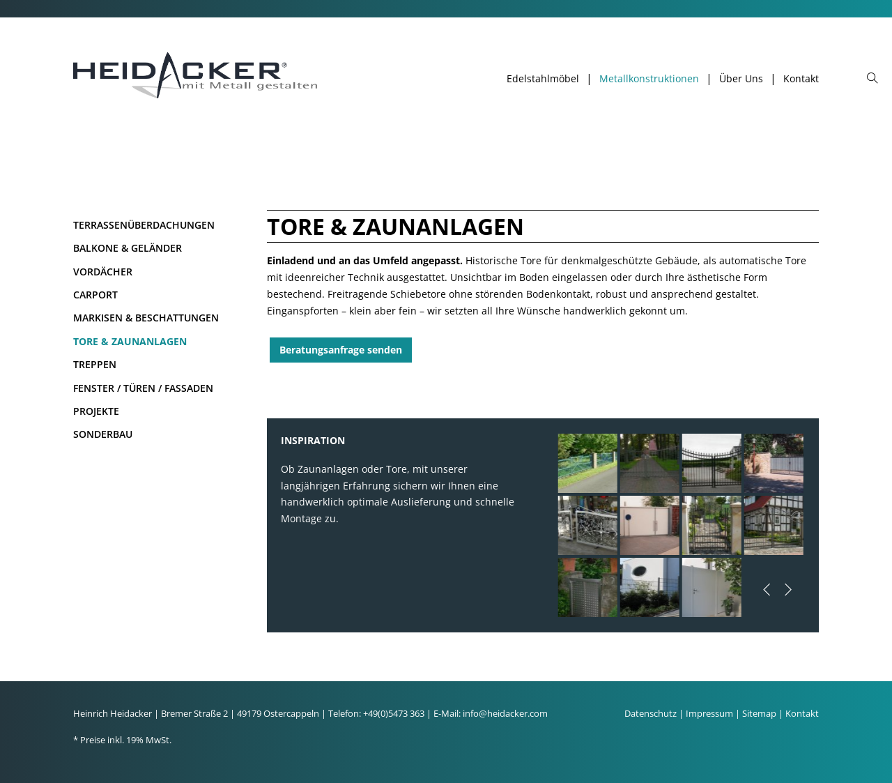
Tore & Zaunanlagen (130, 341)
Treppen (94, 364)
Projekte (96, 411)
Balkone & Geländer (127, 247)
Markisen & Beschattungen (146, 317)
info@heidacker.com (505, 713)
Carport (95, 294)
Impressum (709, 713)
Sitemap (759, 713)
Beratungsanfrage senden (340, 349)
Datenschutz (650, 713)
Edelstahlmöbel (543, 79)
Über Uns (741, 79)
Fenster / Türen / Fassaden (143, 388)
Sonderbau (102, 434)
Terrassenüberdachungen (144, 224)
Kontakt (801, 79)
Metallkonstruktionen (649, 79)
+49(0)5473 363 (393, 713)
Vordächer (102, 271)
